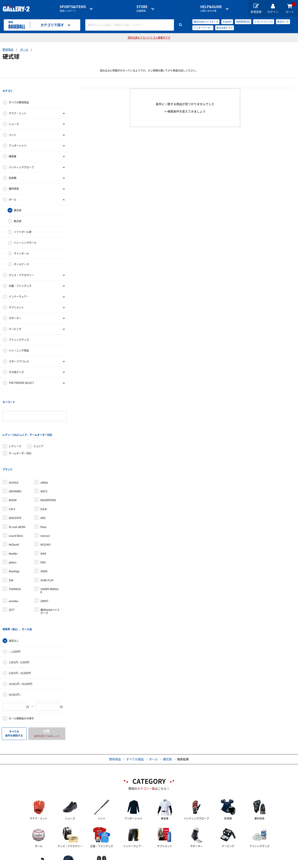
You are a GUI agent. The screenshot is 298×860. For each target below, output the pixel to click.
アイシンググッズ (19, 331)
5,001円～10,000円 (20, 630)
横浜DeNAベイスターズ (206, 22)
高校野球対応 (243, 22)
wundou (13, 567)
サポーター (15, 309)
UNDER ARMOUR (49, 556)
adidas (44, 448)
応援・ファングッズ (20, 277)
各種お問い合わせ (115, 856)
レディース (15, 420)
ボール (24, 49)
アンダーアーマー (203, 28)
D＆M (43, 475)
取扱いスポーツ (73, 8)
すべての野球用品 (19, 94)
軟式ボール (283, 22)
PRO (43, 528)
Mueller (13, 519)
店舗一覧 (49, 856)
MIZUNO (45, 510)
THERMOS (15, 555)
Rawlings (14, 537)
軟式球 (17, 212)
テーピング (15, 320)
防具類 (12, 169)
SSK (11, 546)
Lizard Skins (16, 501)
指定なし (14, 598)
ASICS (43, 457)
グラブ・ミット (17, 104)
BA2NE (13, 466)
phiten (12, 528)
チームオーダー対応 (20, 427)
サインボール (21, 245)
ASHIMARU (15, 457)
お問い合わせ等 (211, 8)
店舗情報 (142, 8)
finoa (43, 492)
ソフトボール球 (22, 223)
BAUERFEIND (48, 466)
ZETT (12, 575)
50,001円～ (15, 652)
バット (12, 126)
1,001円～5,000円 (19, 619)
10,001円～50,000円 (20, 641)
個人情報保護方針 (210, 856)
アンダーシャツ (17, 137)
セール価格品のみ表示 (21, 675)
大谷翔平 (227, 22)
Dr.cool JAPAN (17, 492)
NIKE (43, 519)
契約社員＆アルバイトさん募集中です (149, 37)
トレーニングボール (25, 234)
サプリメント (16, 299)
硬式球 (17, 201)
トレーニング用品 (19, 342)
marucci (45, 501)
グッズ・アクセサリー (21, 266)
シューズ (14, 115)
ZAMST (44, 567)
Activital (13, 448)
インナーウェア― (19, 288)
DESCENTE (15, 483)
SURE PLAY (46, 546)
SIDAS (43, 537)
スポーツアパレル (19, 353)
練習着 (12, 148)
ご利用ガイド (79, 856)
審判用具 (14, 180)
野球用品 (8, 49)
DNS (42, 483)
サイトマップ (246, 856)
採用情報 (176, 856)
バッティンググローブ (21, 158)
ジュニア (38, 420)
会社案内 (149, 856)
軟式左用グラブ (224, 28)
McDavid (14, 510)
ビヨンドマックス (263, 22)
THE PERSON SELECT (21, 374)
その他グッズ (16, 363)
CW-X (12, 475)
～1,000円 (14, 609)
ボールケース (21, 255)
